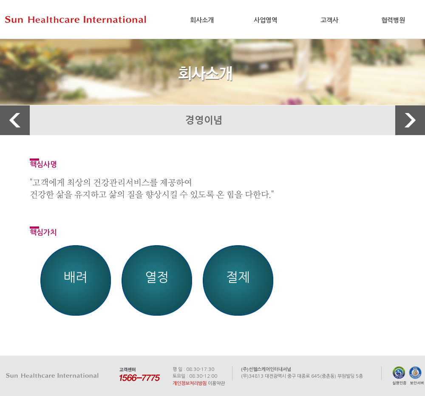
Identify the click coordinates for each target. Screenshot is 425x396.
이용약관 (216, 383)
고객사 (329, 20)
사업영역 (266, 20)
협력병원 (393, 20)
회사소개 (202, 20)
